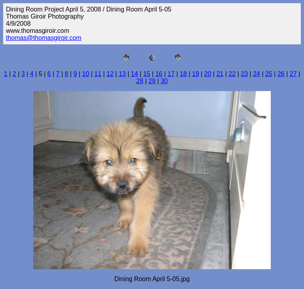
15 (146, 73)
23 (244, 73)
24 (256, 73)
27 (293, 73)
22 (232, 73)
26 (281, 73)
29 (152, 81)
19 (195, 73)
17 (171, 73)
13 (122, 73)
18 (183, 73)
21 (220, 73)
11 (97, 73)
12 (110, 73)
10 (85, 73)
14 (134, 73)
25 (268, 73)
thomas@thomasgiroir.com (44, 37)
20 (207, 73)
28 (139, 81)
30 (164, 81)
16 (158, 73)
